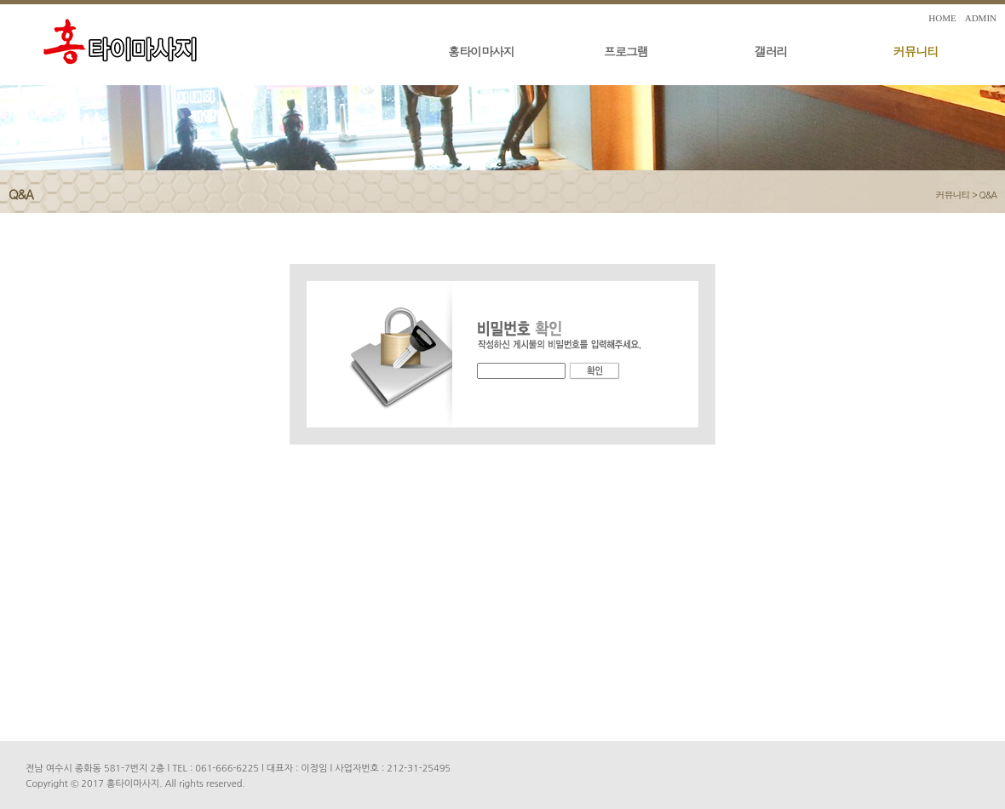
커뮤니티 (915, 51)
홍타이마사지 (481, 51)
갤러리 (771, 51)
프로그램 (626, 51)
